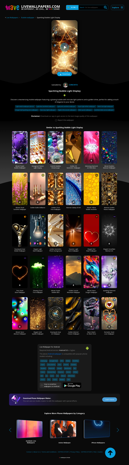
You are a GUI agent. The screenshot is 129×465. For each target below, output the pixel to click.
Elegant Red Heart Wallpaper (91, 250)
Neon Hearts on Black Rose (91, 333)
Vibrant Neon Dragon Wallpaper (91, 291)
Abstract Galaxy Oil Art (73, 208)
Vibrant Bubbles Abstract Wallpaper (109, 167)
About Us (36, 452)
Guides (100, 452)
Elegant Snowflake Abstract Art (109, 250)
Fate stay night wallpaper (48, 110)
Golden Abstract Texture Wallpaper (73, 333)
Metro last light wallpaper (105, 106)
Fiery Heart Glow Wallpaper (20, 291)
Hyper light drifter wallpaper (86, 106)
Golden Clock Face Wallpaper (56, 208)
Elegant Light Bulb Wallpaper (38, 250)
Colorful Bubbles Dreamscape (55, 167)
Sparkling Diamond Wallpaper (109, 291)
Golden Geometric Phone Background (55, 250)
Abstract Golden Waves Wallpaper (109, 208)
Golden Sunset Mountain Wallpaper (73, 291)
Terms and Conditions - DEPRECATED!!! (55, 452)
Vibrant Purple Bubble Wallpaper (19, 167)
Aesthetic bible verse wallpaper (104, 110)
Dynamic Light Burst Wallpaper (73, 250)
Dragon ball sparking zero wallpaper (26, 110)
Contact (29, 452)
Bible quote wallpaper (85, 110)
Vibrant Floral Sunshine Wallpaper (19, 208)
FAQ (94, 452)
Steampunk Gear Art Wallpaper (55, 333)
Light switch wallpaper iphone (25, 106)
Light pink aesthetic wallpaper (66, 106)
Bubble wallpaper (27, 17)
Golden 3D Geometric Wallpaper (73, 167)
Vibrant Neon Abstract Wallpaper (20, 333)
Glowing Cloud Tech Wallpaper (38, 291)
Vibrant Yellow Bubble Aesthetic (91, 208)
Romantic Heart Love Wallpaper (109, 333)
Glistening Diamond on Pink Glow (91, 167)
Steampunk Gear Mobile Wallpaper (19, 250)
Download (64, 74)
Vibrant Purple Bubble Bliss (55, 291)
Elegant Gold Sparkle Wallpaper (37, 333)
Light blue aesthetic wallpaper (46, 106)
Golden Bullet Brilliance (37, 208)
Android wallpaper (55, 354)
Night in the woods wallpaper (67, 110)
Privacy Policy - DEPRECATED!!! (81, 452)
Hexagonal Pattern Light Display (38, 167)
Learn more (109, 399)
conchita (70, 85)
